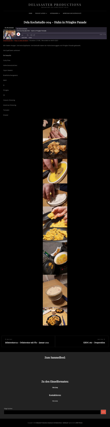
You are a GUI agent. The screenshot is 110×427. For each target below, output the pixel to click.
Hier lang (55, 401)
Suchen (103, 412)
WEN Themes (79, 423)
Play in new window (21, 40)
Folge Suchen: (8, 408)
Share (30, 37)
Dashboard (65, 423)
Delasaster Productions (55, 5)
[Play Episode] (18, 34)
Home (30, 13)
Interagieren (54, 13)
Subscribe (24, 37)
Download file (8, 40)
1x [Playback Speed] (31, 35)
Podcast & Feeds (40, 13)
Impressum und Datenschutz (72, 13)
